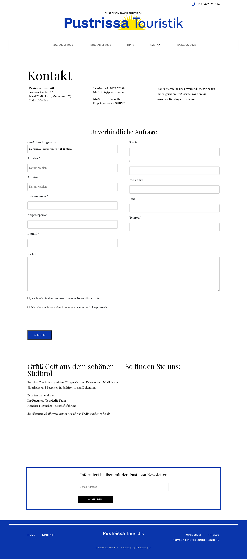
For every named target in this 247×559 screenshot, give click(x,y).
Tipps (130, 44)
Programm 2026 (62, 44)
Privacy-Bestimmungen (60, 307)
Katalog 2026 (186, 44)
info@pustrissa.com (113, 92)
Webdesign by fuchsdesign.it (135, 547)
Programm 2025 (100, 44)
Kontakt (156, 44)
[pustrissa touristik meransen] (172, 410)
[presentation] (53, 321)
